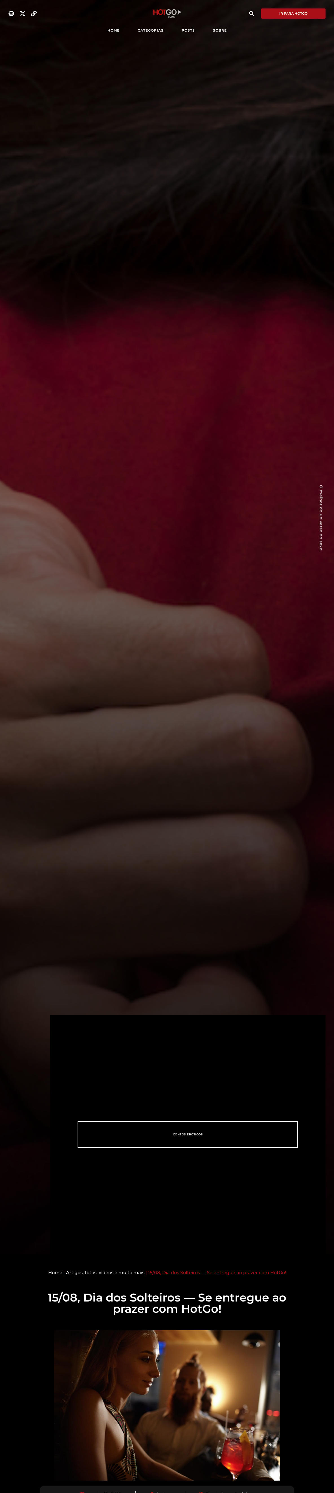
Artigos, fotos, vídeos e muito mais (105, 1272)
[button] (251, 13)
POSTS (188, 30)
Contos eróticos (188, 1134)
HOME (113, 30)
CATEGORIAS (151, 30)
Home (55, 1272)
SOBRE (220, 30)
